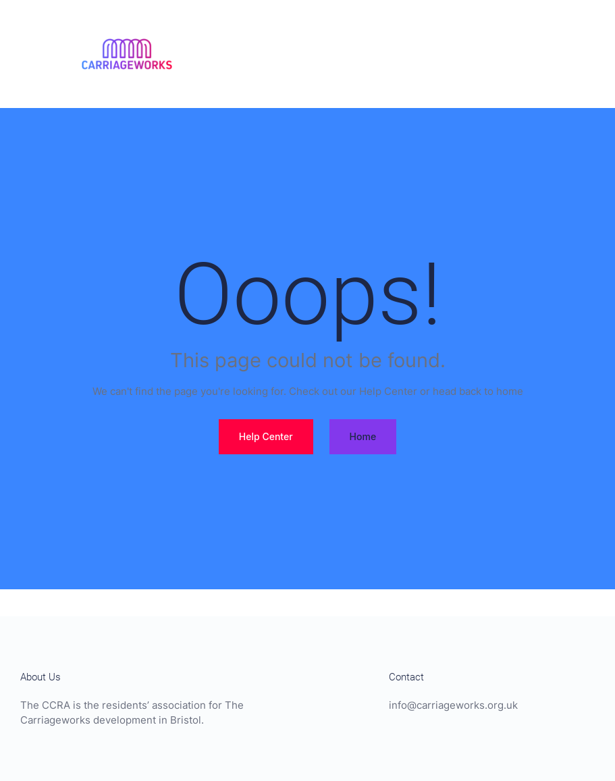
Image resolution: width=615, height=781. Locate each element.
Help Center (266, 436)
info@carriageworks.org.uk (453, 705)
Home (363, 436)
